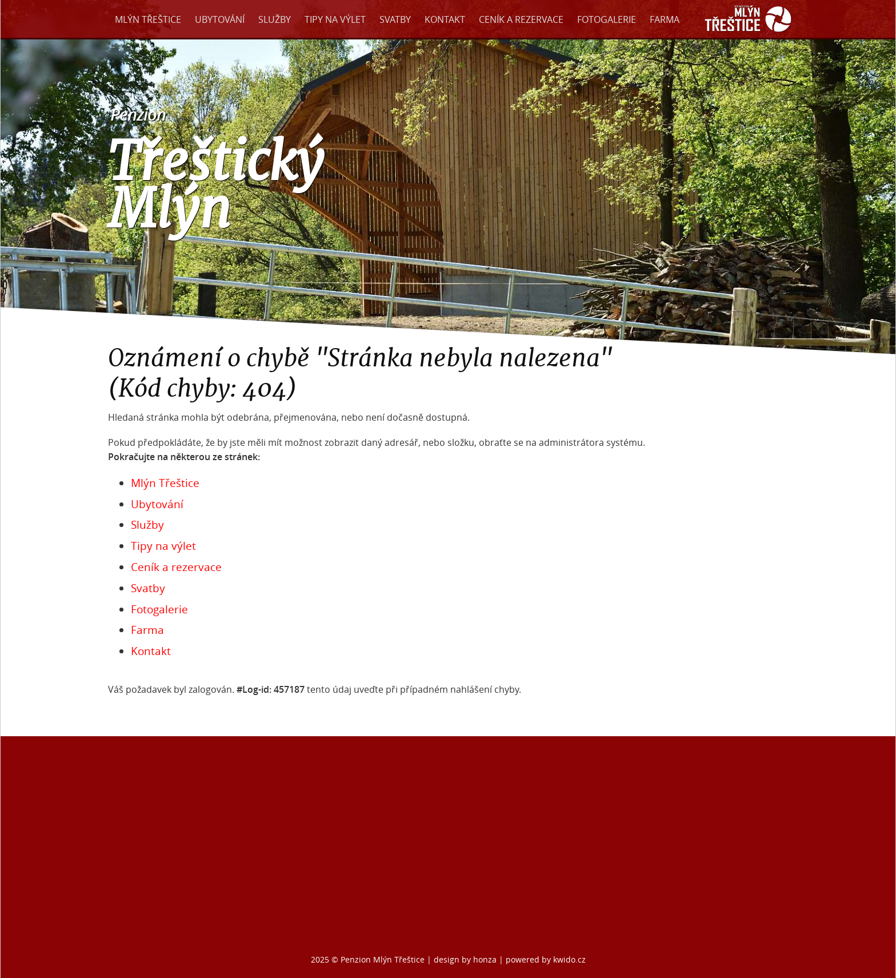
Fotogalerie (606, 19)
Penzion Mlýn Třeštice (383, 959)
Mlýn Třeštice (148, 19)
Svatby (395, 19)
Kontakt (445, 19)
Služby (274, 19)
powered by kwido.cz (546, 959)
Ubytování (220, 19)
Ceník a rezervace (521, 19)
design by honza (466, 959)
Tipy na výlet (335, 19)
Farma (664, 19)
